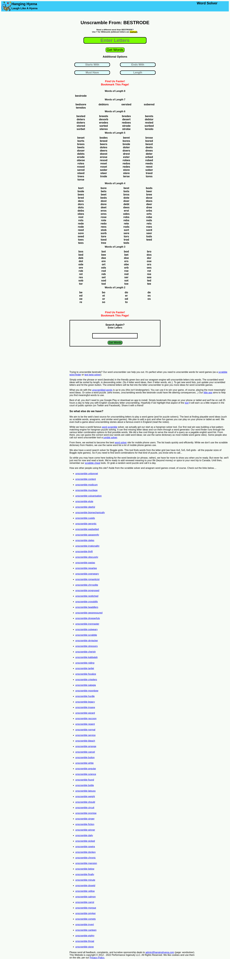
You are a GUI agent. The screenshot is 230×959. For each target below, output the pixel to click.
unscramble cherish (85, 651)
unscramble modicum (86, 484)
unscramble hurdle (85, 696)
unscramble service (85, 735)
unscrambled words (102, 390)
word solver (121, 442)
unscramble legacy (85, 702)
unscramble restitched (86, 596)
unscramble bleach (85, 741)
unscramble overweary (87, 574)
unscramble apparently (87, 535)
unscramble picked (85, 841)
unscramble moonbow (86, 690)
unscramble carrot (84, 902)
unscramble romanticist (87, 579)
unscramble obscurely (86, 557)
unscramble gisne (84, 947)
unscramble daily (84, 835)
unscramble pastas (85, 562)
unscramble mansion (86, 863)
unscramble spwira (85, 846)
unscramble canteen (86, 930)
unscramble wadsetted (87, 529)
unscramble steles (84, 540)
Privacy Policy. (97, 957)
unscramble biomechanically (90, 512)
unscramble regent (85, 724)
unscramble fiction (84, 824)
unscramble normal (85, 729)
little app (208, 392)
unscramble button (85, 757)
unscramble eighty (84, 935)
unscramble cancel (85, 752)
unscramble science (85, 774)
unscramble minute (85, 880)
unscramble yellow (85, 891)
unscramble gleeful (85, 507)
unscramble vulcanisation (88, 496)
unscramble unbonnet (86, 473)
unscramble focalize (85, 674)
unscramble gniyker (85, 913)
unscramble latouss (85, 791)
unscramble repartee (86, 568)
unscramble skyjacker (86, 640)
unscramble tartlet (84, 668)
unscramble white (84, 763)
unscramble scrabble (86, 635)
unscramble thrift (84, 551)
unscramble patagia (85, 685)
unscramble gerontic (86, 523)
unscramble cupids (85, 518)
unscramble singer (85, 818)
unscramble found (84, 780)
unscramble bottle (84, 785)
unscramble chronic (85, 857)
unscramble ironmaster (87, 624)
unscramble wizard (85, 713)
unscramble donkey (85, 852)
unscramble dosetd (85, 885)
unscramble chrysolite (86, 585)
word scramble (109, 427)
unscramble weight (85, 796)
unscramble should (85, 802)
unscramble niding (84, 663)
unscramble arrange (85, 746)
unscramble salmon (85, 896)
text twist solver (92, 374)
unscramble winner (85, 830)
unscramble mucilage (86, 490)
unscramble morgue (85, 908)
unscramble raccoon (86, 718)
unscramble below (84, 869)
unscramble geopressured (89, 612)
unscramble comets (85, 919)
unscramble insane (85, 707)
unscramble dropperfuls (87, 618)
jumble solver (110, 437)
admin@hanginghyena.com (160, 952)
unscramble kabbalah (86, 657)
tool (187, 403)
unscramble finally (84, 874)
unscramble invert (84, 924)
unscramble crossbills (86, 601)
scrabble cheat (92, 463)
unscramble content (85, 479)
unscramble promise (86, 813)
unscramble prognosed (87, 590)
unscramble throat (84, 941)
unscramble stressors (86, 646)
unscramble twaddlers (86, 607)
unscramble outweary (86, 629)
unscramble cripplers (86, 679)
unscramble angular (85, 768)
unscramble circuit (84, 807)
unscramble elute (84, 501)
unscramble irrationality (87, 546)
